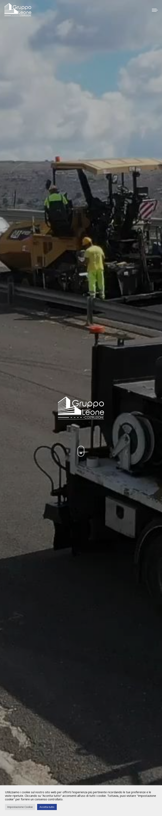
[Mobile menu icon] (155, 9)
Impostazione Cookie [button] (20, 807)
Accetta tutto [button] (47, 807)
